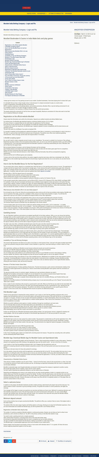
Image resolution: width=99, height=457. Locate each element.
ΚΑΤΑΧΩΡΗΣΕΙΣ (41, 13)
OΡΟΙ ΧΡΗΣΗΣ (93, 456)
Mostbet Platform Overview (12, 60)
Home (71, 22)
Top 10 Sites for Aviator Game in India (14, 80)
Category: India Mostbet (11, 89)
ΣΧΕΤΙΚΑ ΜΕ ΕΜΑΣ (35, 456)
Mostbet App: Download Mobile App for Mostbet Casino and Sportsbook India (17, 62)
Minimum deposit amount (11, 68)
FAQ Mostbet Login (10, 59)
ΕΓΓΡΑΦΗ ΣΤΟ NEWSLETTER (56, 13)
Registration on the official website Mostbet (16, 45)
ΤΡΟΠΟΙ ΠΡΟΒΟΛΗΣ (44, 456)
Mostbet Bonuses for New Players (13, 94)
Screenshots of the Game (11, 88)
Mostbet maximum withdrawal (12, 85)
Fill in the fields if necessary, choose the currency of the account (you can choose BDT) (17, 76)
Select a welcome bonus (11, 66)
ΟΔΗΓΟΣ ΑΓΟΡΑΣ (31, 13)
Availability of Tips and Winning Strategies (15, 55)
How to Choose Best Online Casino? (14, 74)
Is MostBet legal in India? (11, 91)
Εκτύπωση (42, 441)
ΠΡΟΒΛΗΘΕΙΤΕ (53, 456)
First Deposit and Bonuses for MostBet (15, 95)
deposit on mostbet (45, 171)
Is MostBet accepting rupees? (12, 46)
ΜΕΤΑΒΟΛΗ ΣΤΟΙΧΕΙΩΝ (76, 456)
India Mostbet (7, 431)
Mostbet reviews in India (11, 82)
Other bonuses (8, 92)
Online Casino (8, 86)
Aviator (7, 83)
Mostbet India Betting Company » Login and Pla (84, 22)
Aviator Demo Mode (10, 79)
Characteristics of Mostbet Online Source (15, 65)
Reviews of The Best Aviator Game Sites (15, 57)
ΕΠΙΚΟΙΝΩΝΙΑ (68, 13)
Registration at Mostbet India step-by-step (15, 69)
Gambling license (9, 54)
